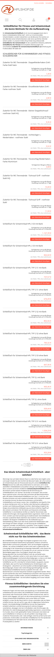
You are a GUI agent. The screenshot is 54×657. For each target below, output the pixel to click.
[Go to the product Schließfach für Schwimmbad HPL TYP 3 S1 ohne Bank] (12, 446)
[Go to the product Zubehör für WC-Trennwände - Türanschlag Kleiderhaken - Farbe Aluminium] (12, 164)
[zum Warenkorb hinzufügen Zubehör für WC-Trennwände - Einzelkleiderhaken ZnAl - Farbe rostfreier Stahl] (40, 104)
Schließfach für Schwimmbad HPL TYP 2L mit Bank (24, 377)
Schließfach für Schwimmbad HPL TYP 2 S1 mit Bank (24, 267)
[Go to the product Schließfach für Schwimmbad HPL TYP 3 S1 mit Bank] (12, 424)
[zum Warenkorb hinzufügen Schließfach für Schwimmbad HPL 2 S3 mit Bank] (40, 261)
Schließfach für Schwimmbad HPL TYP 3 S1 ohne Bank (25, 443)
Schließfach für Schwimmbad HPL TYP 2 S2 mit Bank (24, 311)
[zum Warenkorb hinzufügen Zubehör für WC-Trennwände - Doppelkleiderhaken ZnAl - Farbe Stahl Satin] (40, 80)
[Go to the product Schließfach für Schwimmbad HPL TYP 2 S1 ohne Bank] (12, 293)
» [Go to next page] (32, 465)
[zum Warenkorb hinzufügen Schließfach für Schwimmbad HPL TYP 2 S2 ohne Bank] (40, 349)
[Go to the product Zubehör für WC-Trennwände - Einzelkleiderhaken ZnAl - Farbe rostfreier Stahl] (12, 92)
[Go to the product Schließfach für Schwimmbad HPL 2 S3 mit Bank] (12, 249)
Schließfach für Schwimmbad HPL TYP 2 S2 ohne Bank (25, 333)
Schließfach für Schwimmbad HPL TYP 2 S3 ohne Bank (25, 355)
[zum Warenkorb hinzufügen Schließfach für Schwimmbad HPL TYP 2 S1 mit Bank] (40, 283)
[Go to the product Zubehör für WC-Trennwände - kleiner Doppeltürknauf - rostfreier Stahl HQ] (12, 116)
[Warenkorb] (47, 19)
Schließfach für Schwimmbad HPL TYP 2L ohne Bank (24, 399)
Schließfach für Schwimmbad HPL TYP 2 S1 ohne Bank (25, 289)
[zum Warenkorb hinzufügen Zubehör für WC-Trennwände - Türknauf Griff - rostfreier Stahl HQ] (40, 193)
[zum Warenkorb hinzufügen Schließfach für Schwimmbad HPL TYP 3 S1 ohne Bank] (40, 458)
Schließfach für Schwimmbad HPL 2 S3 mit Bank (23, 245)
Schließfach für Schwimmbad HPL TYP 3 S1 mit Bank (24, 421)
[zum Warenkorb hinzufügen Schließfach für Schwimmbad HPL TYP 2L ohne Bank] (40, 415)
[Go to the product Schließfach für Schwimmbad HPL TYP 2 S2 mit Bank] (12, 315)
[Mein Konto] (33, 19)
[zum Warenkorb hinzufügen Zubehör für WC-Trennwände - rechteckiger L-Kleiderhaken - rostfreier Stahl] (40, 152)
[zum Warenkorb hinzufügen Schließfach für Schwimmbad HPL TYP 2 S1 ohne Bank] (40, 305)
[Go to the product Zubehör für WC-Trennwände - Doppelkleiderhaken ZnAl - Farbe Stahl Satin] (12, 68)
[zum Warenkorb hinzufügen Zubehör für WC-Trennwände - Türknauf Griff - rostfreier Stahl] (40, 217)
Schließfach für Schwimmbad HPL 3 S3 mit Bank (23, 224)
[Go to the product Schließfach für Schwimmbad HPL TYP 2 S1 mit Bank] (12, 271)
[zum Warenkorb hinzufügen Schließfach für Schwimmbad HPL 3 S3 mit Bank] (40, 239)
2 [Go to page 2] (28, 465)
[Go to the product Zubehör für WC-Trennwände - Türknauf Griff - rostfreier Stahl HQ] (12, 181)
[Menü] (6, 19)
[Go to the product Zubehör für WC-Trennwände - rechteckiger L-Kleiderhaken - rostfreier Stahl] (12, 140)
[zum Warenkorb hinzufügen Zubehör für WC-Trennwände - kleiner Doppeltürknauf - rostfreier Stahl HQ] (40, 128)
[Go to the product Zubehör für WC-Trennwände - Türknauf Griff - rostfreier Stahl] (12, 205)
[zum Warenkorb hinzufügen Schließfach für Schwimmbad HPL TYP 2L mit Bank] (40, 393)
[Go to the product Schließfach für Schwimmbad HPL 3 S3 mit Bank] (12, 227)
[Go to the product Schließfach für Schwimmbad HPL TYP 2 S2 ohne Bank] (12, 337)
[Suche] (20, 19)
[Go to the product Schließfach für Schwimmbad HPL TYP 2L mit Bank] (12, 380)
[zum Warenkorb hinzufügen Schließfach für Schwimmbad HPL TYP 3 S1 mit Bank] (40, 436)
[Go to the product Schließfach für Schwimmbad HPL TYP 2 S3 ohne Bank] (12, 359)
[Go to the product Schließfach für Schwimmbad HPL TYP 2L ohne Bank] (12, 402)
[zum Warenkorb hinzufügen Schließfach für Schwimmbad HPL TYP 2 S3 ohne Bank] (40, 371)
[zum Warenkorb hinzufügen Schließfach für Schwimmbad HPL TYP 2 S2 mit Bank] (40, 327)
